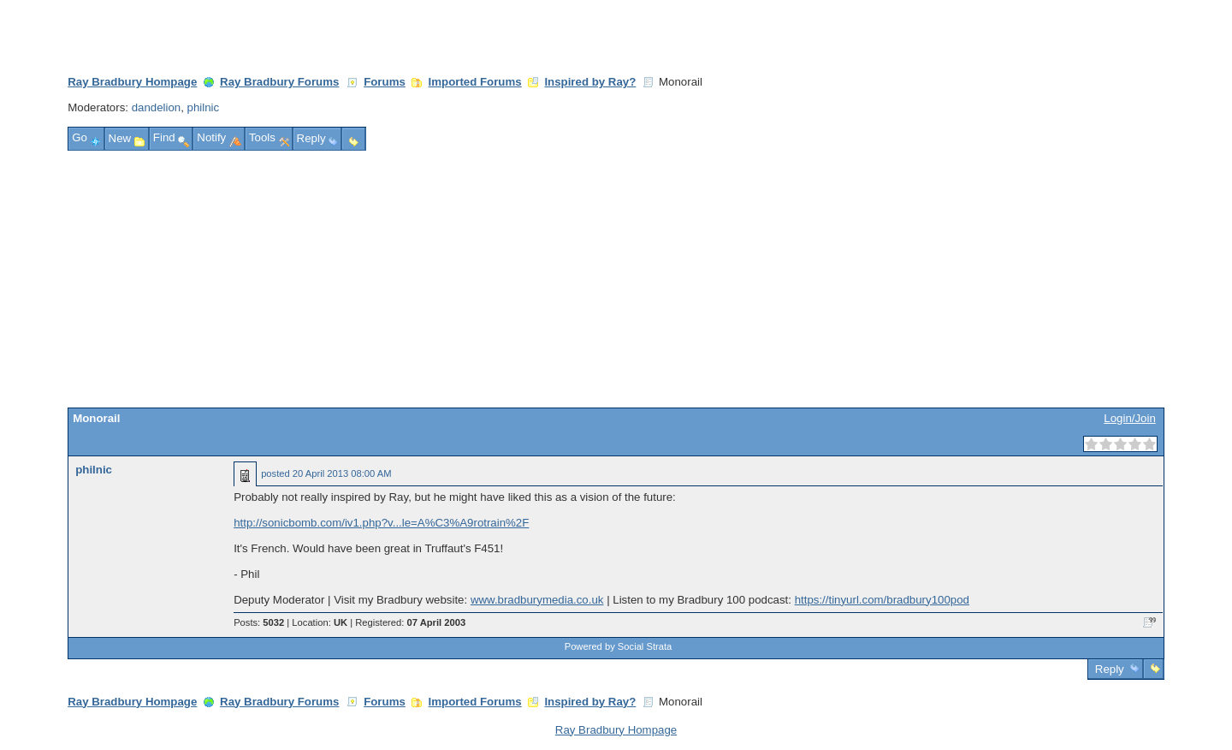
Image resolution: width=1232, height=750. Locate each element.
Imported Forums (475, 81)
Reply (1109, 669)
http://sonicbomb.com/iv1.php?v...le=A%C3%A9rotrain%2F (381, 522)
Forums (385, 81)
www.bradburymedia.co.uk (537, 599)
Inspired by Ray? (590, 81)
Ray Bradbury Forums (279, 81)
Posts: (259, 622)
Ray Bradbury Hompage (132, 81)
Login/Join (1129, 418)
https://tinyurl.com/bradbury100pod (882, 599)
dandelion (156, 107)
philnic (203, 107)
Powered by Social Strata (618, 646)
